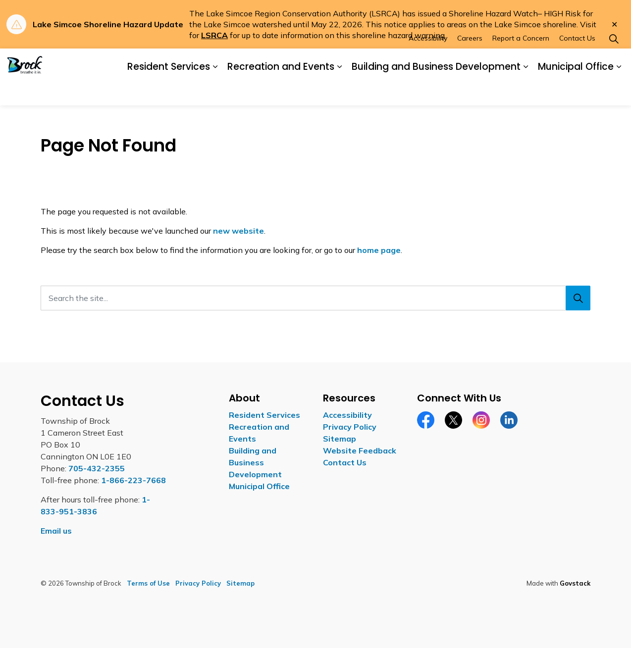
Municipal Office (576, 91)
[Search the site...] (315, 298)
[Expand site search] (614, 63)
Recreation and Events (280, 91)
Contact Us (577, 62)
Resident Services (168, 91)
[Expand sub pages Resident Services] (215, 91)
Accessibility (428, 62)
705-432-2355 (96, 468)
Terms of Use (148, 583)
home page (379, 250)
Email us (56, 531)
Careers (469, 62)
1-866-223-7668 (133, 480)
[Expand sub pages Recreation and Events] (339, 91)
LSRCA (214, 35)
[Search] (578, 298)
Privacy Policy (349, 427)
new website (238, 231)
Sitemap (339, 439)
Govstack (575, 583)
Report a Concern (520, 62)
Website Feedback (359, 450)
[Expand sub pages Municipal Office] (619, 91)
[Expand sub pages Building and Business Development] (525, 91)
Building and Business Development (436, 91)
